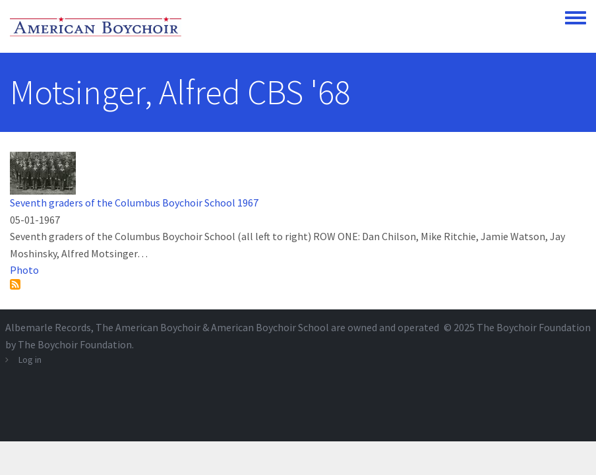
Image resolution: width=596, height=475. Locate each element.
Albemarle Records (48, 327)
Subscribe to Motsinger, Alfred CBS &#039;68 (15, 284)
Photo (24, 269)
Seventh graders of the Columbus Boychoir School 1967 (134, 202)
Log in (30, 359)
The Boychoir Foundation (534, 327)
